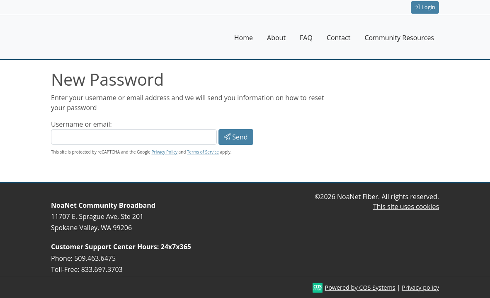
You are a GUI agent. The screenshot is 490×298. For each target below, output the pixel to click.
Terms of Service (203, 152)
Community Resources (399, 37)
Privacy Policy (164, 152)
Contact (338, 37)
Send (236, 137)
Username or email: (81, 124)
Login (425, 7)
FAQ (306, 37)
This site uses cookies (406, 206)
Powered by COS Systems (360, 287)
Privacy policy (420, 287)
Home (243, 37)
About (276, 37)
